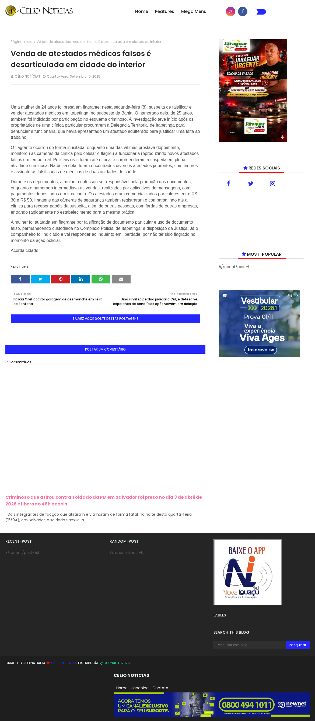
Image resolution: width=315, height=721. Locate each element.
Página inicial (22, 41)
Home (122, 688)
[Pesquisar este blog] (249, 645)
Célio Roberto (63, 663)
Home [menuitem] (141, 11)
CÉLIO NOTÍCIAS (27, 76)
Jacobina (140, 688)
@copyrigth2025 (115, 663)
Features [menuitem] (164, 11)
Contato (160, 688)
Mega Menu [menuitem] (193, 11)
